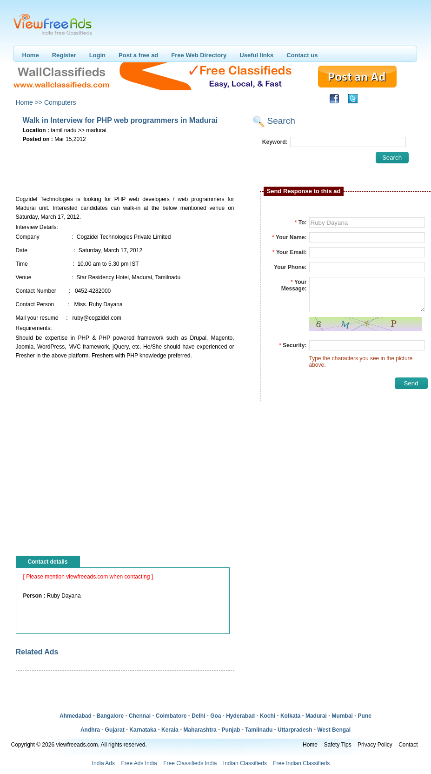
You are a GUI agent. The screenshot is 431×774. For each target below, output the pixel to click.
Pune (364, 716)
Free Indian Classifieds (301, 763)
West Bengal (334, 730)
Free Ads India (139, 763)
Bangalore (110, 716)
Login (97, 55)
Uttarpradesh (295, 730)
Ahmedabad (76, 716)
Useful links (256, 55)
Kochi (267, 716)
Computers (60, 102)
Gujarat (115, 730)
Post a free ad (138, 55)
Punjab (230, 730)
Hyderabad (240, 716)
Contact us (302, 55)
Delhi (198, 716)
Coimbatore (171, 716)
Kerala (170, 730)
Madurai (316, 716)
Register (64, 55)
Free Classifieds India (190, 763)
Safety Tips (337, 744)
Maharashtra (199, 730)
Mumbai (342, 716)
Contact (408, 744)
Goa (215, 716)
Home (30, 55)
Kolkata (290, 716)
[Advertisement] (124, 159)
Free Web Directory (198, 55)
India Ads (103, 763)
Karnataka (142, 730)
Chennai (140, 716)
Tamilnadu (258, 730)
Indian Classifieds (245, 763)
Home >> (29, 102)
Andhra (90, 730)
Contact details (48, 562)
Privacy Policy (375, 744)
